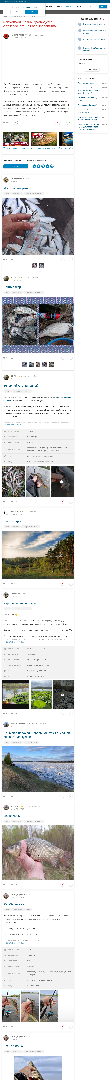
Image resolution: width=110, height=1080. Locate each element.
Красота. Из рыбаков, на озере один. (92, 49)
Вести (7, 391)
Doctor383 (15, 806)
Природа (16, 527)
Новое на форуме (87, 78)
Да (32, 12)
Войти (16, 166)
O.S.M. (13, 277)
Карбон (14, 594)
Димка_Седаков (18, 723)
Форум (49, 6)
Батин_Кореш (17, 895)
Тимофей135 (16, 178)
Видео (69, 6)
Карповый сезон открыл (92, 24)
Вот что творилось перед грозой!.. (93, 32)
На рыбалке (17, 194)
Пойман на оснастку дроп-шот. (93, 40)
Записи (80, 6)
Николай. (15, 511)
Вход (103, 6)
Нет (16, 12)
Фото (59, 6)
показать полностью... (13, 424)
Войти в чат (92, 69)
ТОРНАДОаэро (17, 35)
